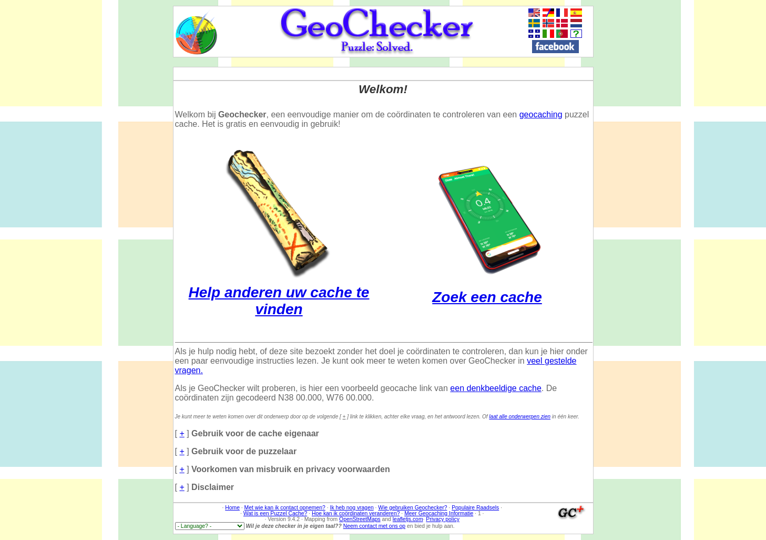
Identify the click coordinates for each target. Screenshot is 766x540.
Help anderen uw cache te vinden (279, 292)
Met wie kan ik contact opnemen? (284, 508)
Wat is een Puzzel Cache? (275, 513)
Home (232, 508)
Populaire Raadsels (475, 508)
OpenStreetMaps (360, 519)
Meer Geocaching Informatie (438, 513)
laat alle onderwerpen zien (519, 416)
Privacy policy (442, 519)
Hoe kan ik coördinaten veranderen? (356, 513)
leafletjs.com (408, 519)
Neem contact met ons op (374, 526)
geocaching (541, 114)
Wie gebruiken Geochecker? (412, 508)
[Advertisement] (728, 164)
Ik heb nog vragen (352, 508)
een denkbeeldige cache (495, 388)
